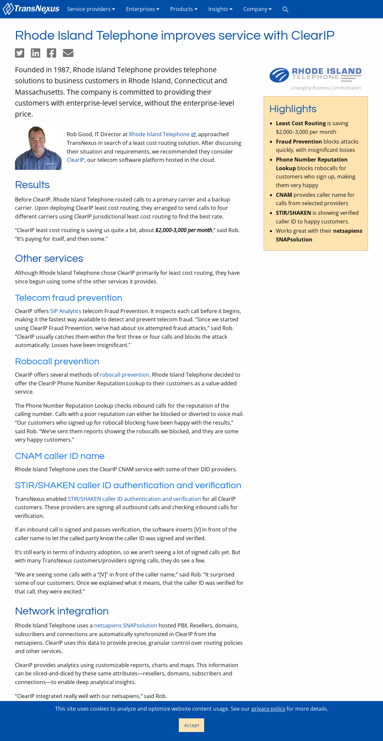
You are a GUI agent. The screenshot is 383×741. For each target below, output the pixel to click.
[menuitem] (32, 9)
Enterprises (143, 9)
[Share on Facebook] (55, 55)
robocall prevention (124, 374)
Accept (191, 725)
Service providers (91, 9)
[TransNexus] (32, 9)
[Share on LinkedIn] (39, 55)
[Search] (285, 9)
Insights (220, 9)
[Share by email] (71, 55)
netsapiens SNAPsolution (125, 625)
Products (184, 9)
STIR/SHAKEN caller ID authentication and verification (134, 499)
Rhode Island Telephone (159, 134)
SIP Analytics (65, 311)
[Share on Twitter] (23, 55)
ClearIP (75, 160)
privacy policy (268, 708)
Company (257, 9)
